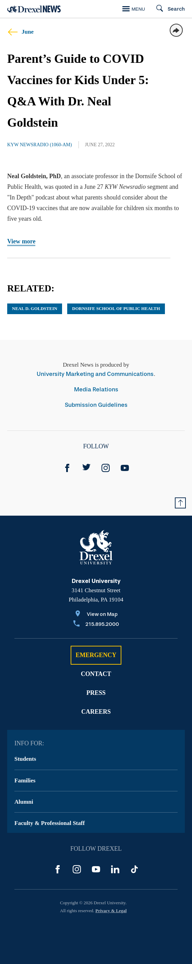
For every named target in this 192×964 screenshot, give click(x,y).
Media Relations (96, 389)
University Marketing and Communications (95, 374)
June (20, 31)
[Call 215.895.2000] (96, 625)
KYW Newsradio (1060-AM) (39, 144)
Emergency (95, 655)
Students (25, 759)
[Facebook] (67, 468)
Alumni (23, 802)
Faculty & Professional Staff (49, 823)
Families (24, 780)
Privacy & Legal (111, 910)
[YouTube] (125, 468)
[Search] (167, 9)
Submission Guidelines (96, 405)
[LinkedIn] (115, 869)
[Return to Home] (34, 9)
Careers (96, 711)
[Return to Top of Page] (180, 502)
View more (21, 241)
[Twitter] (86, 468)
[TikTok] (134, 869)
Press (96, 692)
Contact (96, 673)
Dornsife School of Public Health (116, 308)
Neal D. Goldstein (34, 308)
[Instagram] (105, 468)
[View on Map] (96, 615)
